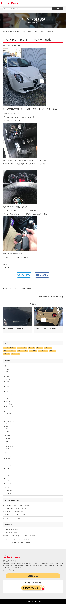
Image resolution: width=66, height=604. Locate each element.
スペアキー (48, 347)
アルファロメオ (17, 45)
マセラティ (8, 481)
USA (6, 398)
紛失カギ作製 (15, 354)
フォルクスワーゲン (11, 421)
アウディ (8, 431)
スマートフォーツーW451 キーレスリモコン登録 (17, 542)
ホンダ (7, 374)
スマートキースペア (9, 350)
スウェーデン (8, 465)
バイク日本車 (9, 490)
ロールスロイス (9, 446)
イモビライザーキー (9, 347)
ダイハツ (8, 379)
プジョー (8, 458)
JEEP (7, 411)
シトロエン (8, 456)
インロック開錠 (22, 347)
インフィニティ (9, 394)
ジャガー (8, 448)
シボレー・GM (9, 406)
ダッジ (7, 409)
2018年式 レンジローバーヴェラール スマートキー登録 (19, 536)
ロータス (8, 438)
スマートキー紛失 (22, 350)
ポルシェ (8, 423)
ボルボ (7, 468)
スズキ (7, 376)
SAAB (7, 471)
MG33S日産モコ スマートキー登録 (13, 511)
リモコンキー (43, 350)
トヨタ (7, 369)
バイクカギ (33, 350)
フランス (7, 453)
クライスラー (9, 414)
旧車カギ (6, 354)
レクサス (8, 381)
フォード (8, 401)
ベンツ (7, 426)
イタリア (7, 475)
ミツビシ (8, 386)
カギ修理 (31, 347)
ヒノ (7, 391)
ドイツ (7, 418)
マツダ (7, 384)
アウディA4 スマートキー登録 (11, 518)
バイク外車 (8, 493)
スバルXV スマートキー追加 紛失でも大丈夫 (16, 515)
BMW (7, 428)
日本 (6, 366)
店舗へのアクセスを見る (9, 570)
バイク (7, 487)
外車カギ (52, 350)
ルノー (7, 461)
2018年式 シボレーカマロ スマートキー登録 (16, 539)
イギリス (7, 435)
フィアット (8, 483)
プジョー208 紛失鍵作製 (10, 532)
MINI (7, 441)
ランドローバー (9, 443)
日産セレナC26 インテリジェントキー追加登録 (16, 505)
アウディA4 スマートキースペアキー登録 (14, 508)
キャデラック (9, 404)
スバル (7, 389)
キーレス (39, 347)
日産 (7, 371)
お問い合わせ (33, 576)
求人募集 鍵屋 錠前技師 (10, 529)
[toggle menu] (59, 3)
